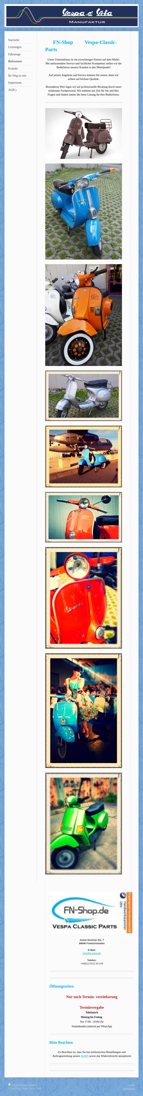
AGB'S (85, 1055)
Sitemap (32, 1084)
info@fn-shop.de (92, 953)
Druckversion (17, 1084)
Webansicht (129, 1088)
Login (132, 1084)
